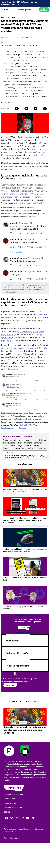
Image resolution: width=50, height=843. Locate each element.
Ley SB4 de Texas (20, 2)
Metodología (12, 640)
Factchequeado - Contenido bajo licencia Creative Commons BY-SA (23, 830)
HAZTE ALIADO (14, 788)
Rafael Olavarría (12, 102)
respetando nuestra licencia (21, 443)
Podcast (15, 4)
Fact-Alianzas (10, 803)
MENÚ (4, 9)
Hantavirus (6, 2)
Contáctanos (25, 627)
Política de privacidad (12, 838)
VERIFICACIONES (8, 17)
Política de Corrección (17, 653)
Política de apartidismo (17, 665)
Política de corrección (13, 808)
